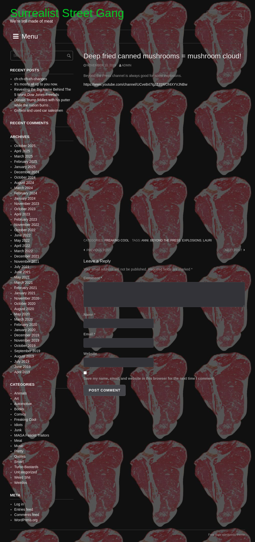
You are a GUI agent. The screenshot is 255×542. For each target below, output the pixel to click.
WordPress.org (26, 520)
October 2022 (25, 230)
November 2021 (26, 261)
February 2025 (25, 162)
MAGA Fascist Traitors (31, 435)
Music (19, 446)
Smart (19, 462)
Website (90, 354)
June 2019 (22, 367)
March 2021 (23, 283)
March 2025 (23, 156)
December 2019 (26, 335)
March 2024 (23, 188)
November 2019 (26, 340)
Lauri (207, 240)
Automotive (23, 404)
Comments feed (26, 515)
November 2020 (26, 298)
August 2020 (24, 309)
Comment (92, 278)
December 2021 (26, 256)
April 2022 (22, 246)
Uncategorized (25, 472)
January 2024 (25, 198)
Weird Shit (22, 477)
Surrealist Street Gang (67, 13)
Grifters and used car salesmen (38, 110)
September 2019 (27, 351)
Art (16, 398)
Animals (20, 393)
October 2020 (25, 304)
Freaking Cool (117, 240)
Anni (144, 240)
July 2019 (21, 361)
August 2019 (24, 356)
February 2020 (25, 325)
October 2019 (25, 346)
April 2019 (22, 372)
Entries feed (23, 509)
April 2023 (22, 214)
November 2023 (26, 204)
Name (89, 315)
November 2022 (26, 225)
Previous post (99, 250)
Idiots (18, 425)
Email (89, 334)
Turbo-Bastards (26, 467)
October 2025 (25, 146)
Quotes (20, 456)
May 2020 (22, 314)
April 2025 (22, 151)
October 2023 (25, 209)
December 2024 (26, 172)
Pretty (19, 451)
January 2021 (25, 293)
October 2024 (25, 177)
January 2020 (25, 330)
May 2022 (22, 240)
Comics (20, 414)
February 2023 (25, 219)
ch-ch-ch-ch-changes (30, 79)
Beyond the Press (165, 240)
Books (19, 409)
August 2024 (24, 183)
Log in (19, 504)
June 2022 (22, 235)
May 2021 (22, 277)
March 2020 (23, 319)
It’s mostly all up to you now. (36, 84)
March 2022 (23, 251)
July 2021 (21, 267)
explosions (191, 240)
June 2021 (22, 272)
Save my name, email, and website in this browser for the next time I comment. (149, 378)
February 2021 (25, 288)
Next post (233, 250)
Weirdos (20, 483)
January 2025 (25, 167)
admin (126, 65)
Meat (18, 441)
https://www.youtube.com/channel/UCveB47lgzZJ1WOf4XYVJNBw (135, 84)
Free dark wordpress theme (226, 534)
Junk (18, 430)
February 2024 (25, 193)
